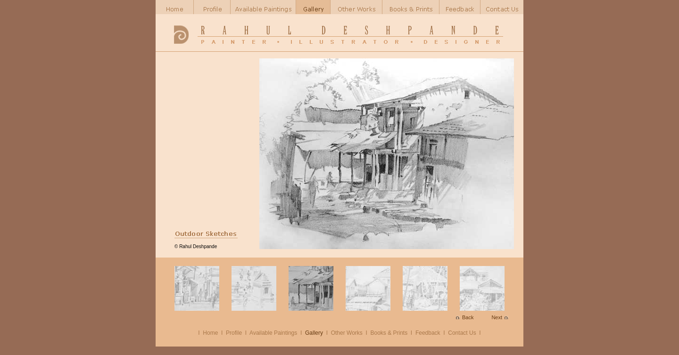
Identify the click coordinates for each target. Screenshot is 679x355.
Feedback (427, 333)
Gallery (314, 333)
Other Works (347, 333)
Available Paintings (273, 333)
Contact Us (462, 333)
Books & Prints (388, 333)
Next (496, 317)
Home (210, 333)
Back (467, 317)
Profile (234, 333)
